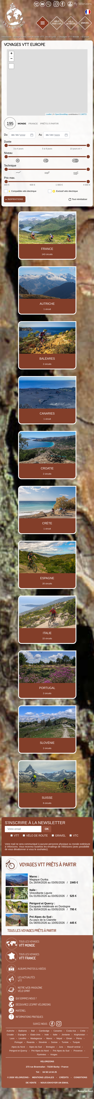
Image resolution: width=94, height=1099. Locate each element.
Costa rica (71, 1031)
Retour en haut (85, 1091)
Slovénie (43, 1042)
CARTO (83, 114)
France (33, 123)
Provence (78, 1050)
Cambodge (44, 1031)
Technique (10, 165)
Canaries (58, 1031)
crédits (64, 1077)
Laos (12, 1038)
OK (47, 829)
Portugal (18, 1042)
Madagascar (36, 1038)
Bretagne (50, 1047)
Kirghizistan (79, 1034)
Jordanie (66, 1034)
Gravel (59, 835)
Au (54, 135)
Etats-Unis (35, 1034)
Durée (7, 141)
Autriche (10, 1031)
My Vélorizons (80, 4)
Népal (59, 1038)
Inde (47, 1034)
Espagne (22, 1034)
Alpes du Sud (35, 1047)
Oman (69, 1038)
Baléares (22, 1031)
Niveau (8, 153)
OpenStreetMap (61, 114)
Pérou (79, 1038)
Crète (82, 1031)
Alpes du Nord (18, 1047)
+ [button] (11, 53)
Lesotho (22, 1038)
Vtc (74, 835)
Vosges (53, 1054)
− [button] (11, 58)
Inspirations (14, 199)
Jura (61, 1047)
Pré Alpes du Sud (61, 1050)
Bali (33, 1031)
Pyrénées (41, 1054)
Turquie (76, 1042)
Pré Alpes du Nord (40, 1050)
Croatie (10, 1034)
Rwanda (30, 1042)
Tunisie (65, 1042)
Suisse (54, 1042)
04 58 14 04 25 (50, 1072)
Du (19, 135)
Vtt (14, 835)
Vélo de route (35, 835)
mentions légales (43, 1077)
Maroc (49, 1038)
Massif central (73, 1047)
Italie (55, 1034)
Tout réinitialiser (79, 199)
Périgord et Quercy (18, 1050)
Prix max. (9, 177)
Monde (22, 123)
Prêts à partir (49, 123)
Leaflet (49, 114)
